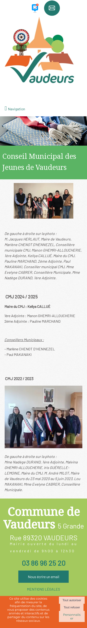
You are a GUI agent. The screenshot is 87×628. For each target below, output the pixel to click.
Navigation (16, 109)
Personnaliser (72, 616)
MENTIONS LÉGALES (43, 589)
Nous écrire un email (43, 576)
